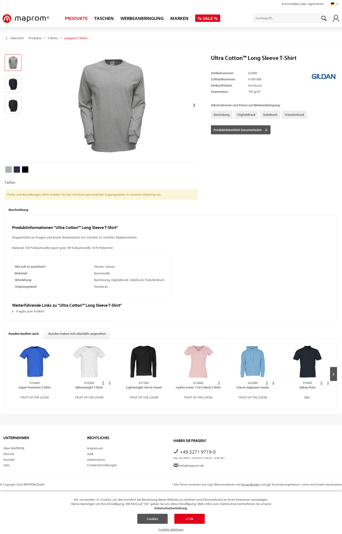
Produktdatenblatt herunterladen (240, 129)
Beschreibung (18, 210)
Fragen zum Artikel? (28, 311)
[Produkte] (76, 18)
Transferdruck (294, 114)
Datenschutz (96, 459)
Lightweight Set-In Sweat (144, 387)
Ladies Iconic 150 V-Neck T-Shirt (198, 387)
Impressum (95, 448)
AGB (90, 454)
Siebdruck (270, 114)
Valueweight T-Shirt (89, 387)
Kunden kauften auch (24, 333)
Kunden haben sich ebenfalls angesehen (77, 333)
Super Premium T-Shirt (35, 387)
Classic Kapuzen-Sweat (253, 387)
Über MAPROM (13, 448)
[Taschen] (104, 18)
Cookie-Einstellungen (102, 465)
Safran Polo (307, 387)
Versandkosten (250, 484)
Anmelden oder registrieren (302, 4)
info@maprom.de (188, 465)
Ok (189, 519)
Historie (8, 454)
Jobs (6, 465)
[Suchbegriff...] (291, 18)
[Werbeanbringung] (142, 18)
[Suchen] (324, 18)
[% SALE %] (207, 18)
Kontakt (9, 459)
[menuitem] (291, 18)
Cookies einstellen (152, 520)
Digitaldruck (246, 114)
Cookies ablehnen (171, 529)
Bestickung (222, 114)
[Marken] (179, 18)
